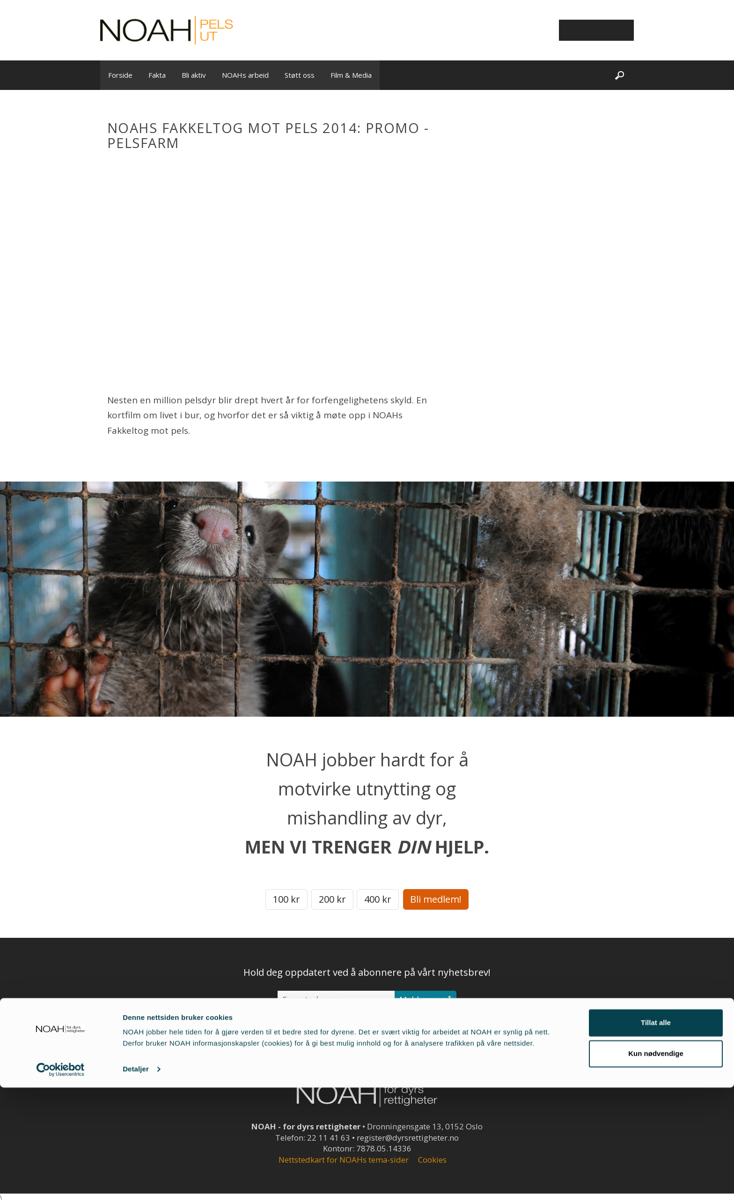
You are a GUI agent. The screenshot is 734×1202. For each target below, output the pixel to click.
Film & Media (351, 75)
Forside (120, 75)
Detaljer (136, 1183)
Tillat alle (656, 1137)
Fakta (157, 75)
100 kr (286, 899)
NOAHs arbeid (245, 75)
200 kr (332, 899)
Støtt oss (300, 75)
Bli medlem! (436, 899)
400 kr (377, 899)
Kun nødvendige (655, 1168)
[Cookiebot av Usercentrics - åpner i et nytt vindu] (61, 1184)
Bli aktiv (194, 75)
